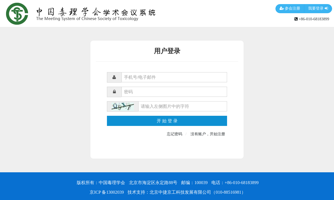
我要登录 (318, 8)
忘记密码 (174, 134)
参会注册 (290, 8)
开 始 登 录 (167, 121)
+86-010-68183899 (311, 19)
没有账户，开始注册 (208, 134)
